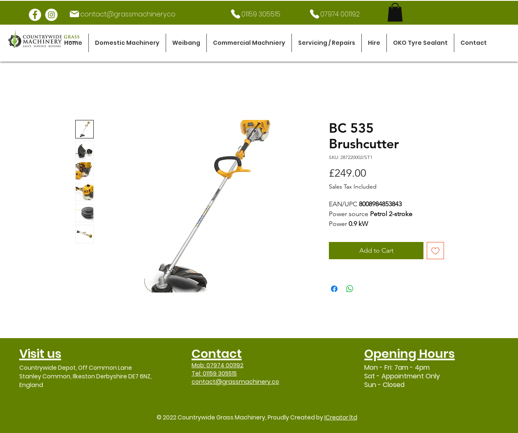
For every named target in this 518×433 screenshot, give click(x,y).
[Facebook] (35, 15)
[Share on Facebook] (334, 289)
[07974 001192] (334, 14)
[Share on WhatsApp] (350, 289)
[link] (395, 12)
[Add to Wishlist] (435, 250)
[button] (127, 43)
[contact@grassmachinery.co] (122, 14)
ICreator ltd (340, 417)
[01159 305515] (255, 14)
